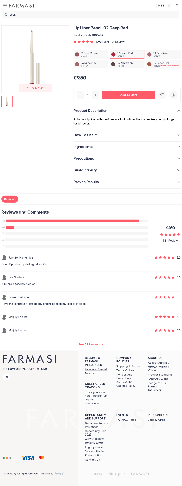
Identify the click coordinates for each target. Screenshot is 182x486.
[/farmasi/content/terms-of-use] (125, 370)
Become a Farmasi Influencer (96, 425)
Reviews (10, 199)
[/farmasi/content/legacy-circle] (94, 447)
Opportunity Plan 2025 (95, 432)
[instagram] (6, 376)
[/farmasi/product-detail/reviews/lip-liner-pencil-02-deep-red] (90, 344)
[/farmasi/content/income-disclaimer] (128, 384)
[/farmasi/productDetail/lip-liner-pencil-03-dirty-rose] (163, 54)
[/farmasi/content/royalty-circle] (94, 443)
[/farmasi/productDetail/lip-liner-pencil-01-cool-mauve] (91, 54)
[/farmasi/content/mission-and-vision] (160, 368)
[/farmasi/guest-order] (92, 403)
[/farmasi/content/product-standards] (160, 374)
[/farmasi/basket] (169, 6)
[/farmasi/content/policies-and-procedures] (128, 376)
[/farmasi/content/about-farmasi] (158, 362)
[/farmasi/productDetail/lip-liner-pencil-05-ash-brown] (127, 64)
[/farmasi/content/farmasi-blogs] (93, 455)
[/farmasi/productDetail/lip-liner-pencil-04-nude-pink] (91, 64)
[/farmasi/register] (97, 371)
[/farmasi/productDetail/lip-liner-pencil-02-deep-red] (127, 54)
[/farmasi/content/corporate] (158, 379)
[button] (128, 95)
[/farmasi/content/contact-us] (92, 459)
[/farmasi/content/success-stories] (94, 451)
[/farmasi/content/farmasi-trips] (126, 420)
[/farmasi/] (21, 5)
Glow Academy (95, 438)
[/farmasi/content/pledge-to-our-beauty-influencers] (160, 386)
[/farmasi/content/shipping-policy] (128, 366)
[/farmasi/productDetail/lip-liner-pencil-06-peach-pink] (163, 64)
